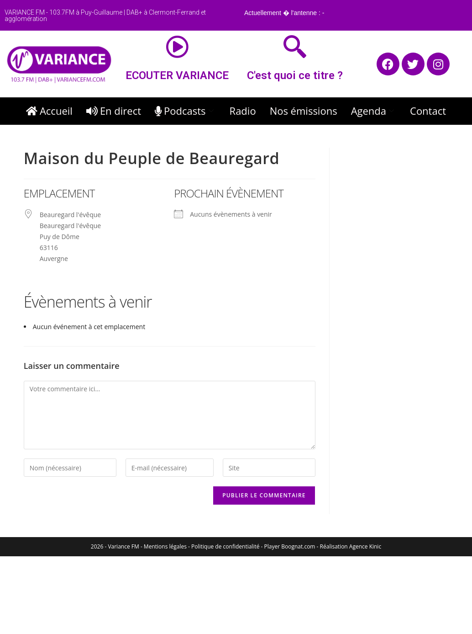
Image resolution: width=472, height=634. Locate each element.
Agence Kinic (365, 546)
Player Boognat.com (289, 546)
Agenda (373, 110)
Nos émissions (303, 110)
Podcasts (185, 110)
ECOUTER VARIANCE (177, 75)
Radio (243, 110)
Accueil (49, 110)
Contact (428, 110)
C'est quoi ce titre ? (295, 75)
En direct (113, 110)
